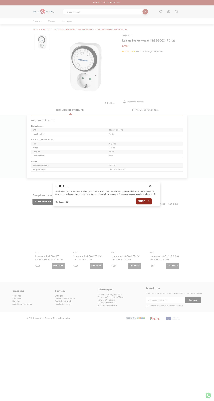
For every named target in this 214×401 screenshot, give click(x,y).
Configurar (61, 201)
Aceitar (144, 201)
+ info (153, 194)
